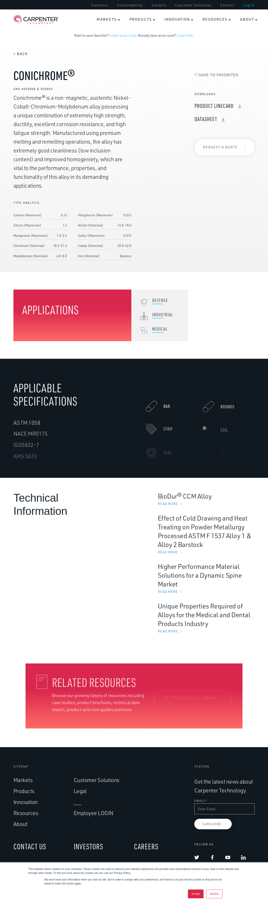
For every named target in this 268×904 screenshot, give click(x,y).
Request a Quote (220, 147)
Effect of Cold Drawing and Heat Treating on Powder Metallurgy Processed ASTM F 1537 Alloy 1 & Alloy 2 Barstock (206, 538)
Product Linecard (214, 105)
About (20, 824)
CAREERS (146, 846)
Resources (25, 813)
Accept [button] (196, 893)
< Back (20, 54)
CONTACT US (29, 846)
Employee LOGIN (93, 813)
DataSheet (206, 119)
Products (24, 791)
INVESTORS (88, 846)
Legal (80, 791)
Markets (23, 780)
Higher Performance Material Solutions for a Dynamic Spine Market (206, 582)
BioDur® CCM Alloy (206, 503)
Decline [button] (214, 893)
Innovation (25, 802)
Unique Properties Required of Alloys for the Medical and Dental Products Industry (206, 622)
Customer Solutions (96, 780)
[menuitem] (108, 19)
